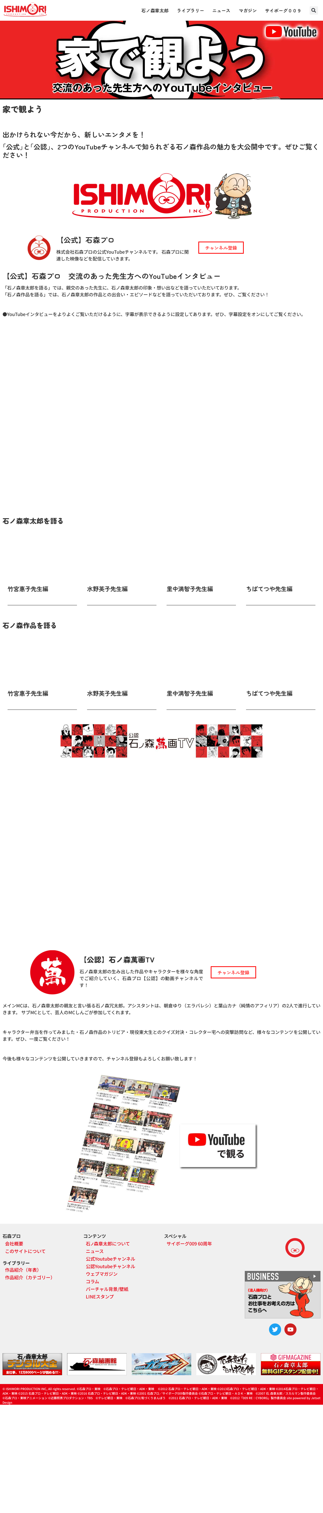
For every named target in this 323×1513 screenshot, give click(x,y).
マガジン (248, 10)
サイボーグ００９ (283, 10)
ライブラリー (190, 10)
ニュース (221, 10)
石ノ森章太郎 (155, 10)
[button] (314, 10)
